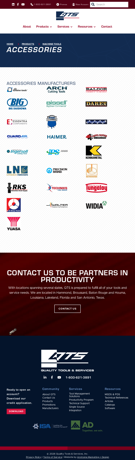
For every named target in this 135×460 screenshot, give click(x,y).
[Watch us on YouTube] (59, 377)
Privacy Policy (33, 457)
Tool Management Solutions (79, 395)
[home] (67, 15)
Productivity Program (81, 400)
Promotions (49, 405)
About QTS (49, 394)
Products (28, 44)
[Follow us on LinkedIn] (45, 377)
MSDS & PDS (112, 394)
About (27, 26)
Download (16, 411)
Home (10, 44)
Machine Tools (52, 44)
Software (110, 408)
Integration (75, 410)
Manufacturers (50, 408)
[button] (44, 26)
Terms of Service (52, 457)
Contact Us (48, 398)
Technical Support (79, 403)
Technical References (116, 398)
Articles (109, 401)
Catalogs (110, 405)
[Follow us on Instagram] (13, 4)
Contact (106, 26)
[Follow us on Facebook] (18, 4)
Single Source (77, 407)
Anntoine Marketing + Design (93, 457)
